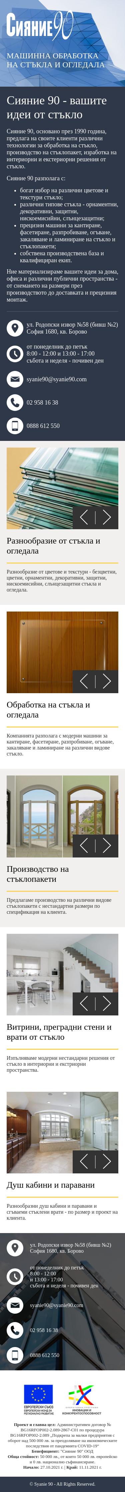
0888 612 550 (33, 426)
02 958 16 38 (32, 402)
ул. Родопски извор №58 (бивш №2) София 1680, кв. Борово (62, 328)
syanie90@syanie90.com (47, 379)
